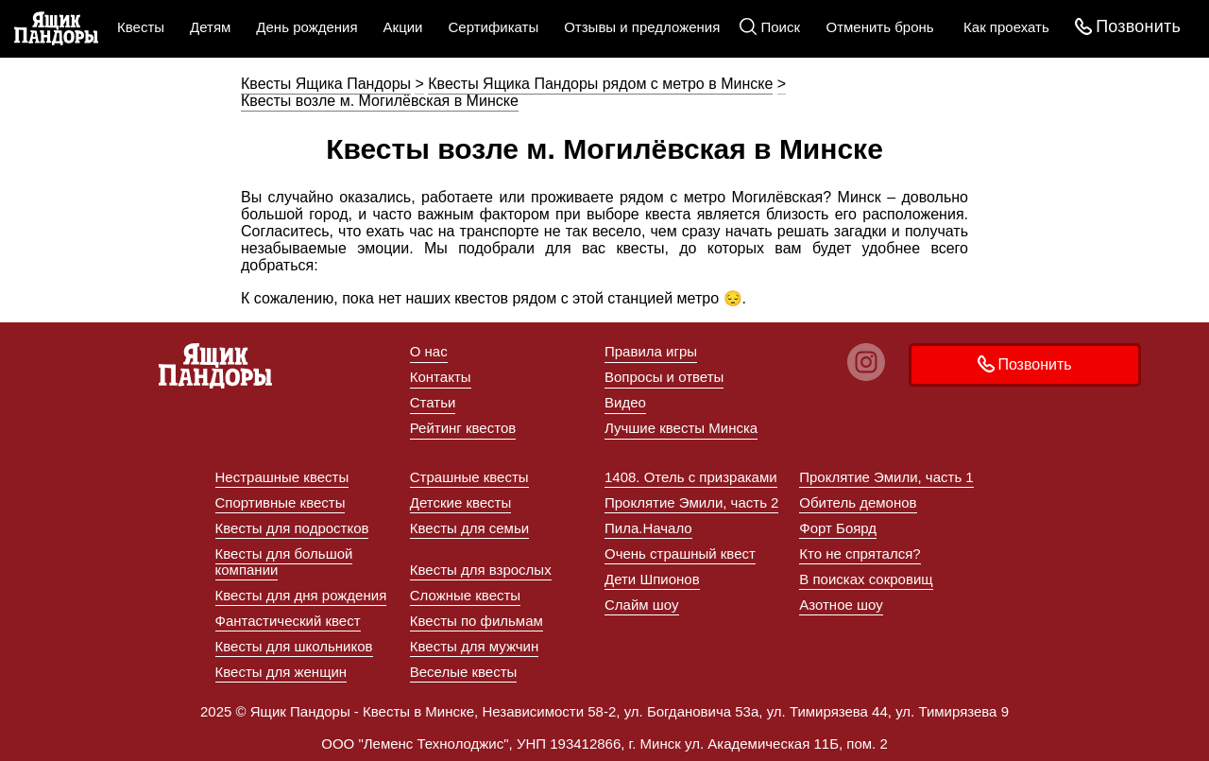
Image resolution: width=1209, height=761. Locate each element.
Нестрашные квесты (282, 477)
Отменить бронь (880, 27)
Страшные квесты (469, 477)
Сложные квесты (465, 595)
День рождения (306, 27)
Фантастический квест (288, 621)
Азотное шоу (840, 605)
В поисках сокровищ (865, 579)
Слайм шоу (641, 605)
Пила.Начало (648, 528)
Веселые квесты (464, 672)
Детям (210, 27)
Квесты (140, 27)
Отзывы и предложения (642, 27)
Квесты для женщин (281, 672)
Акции (403, 27)
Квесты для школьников (294, 646)
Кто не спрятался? (859, 553)
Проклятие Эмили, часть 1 (886, 477)
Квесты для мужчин (474, 646)
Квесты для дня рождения (301, 595)
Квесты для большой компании (284, 561)
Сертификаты (493, 27)
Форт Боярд (838, 528)
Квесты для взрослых (481, 570)
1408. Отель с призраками (690, 477)
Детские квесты (461, 502)
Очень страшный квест (680, 553)
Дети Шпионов (652, 579)
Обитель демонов (857, 502)
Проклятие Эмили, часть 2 (691, 502)
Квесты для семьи (469, 528)
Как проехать (1006, 27)
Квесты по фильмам (476, 621)
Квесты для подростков (292, 528)
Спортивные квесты (280, 502)
